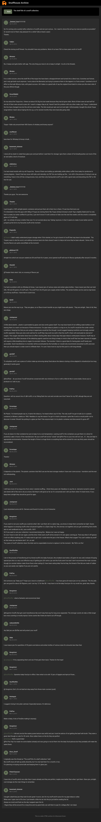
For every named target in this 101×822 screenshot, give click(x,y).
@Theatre (7, 237)
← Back (8, 12)
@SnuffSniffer (50, 581)
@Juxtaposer (8, 660)
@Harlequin (8, 739)
